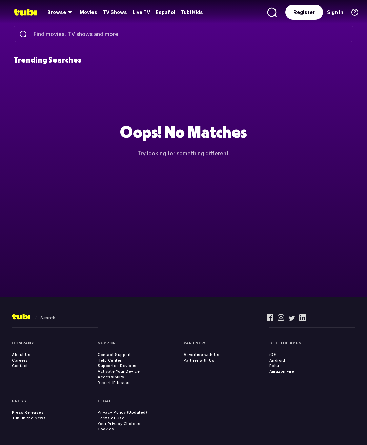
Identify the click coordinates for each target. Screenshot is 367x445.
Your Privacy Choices (119, 423)
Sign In (335, 12)
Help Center (110, 360)
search (47, 317)
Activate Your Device (119, 371)
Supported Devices (117, 365)
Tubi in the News (29, 418)
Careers (20, 360)
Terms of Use (111, 418)
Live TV (141, 12)
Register (304, 12)
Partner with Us (199, 360)
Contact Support (114, 354)
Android (277, 360)
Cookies (106, 429)
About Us (21, 354)
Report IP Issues (114, 382)
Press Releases (28, 412)
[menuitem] (60, 12)
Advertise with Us (202, 354)
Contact (20, 365)
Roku (274, 365)
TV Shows (115, 12)
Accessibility (111, 377)
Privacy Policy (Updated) (122, 412)
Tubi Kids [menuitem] (192, 12)
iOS (273, 354)
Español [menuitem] (165, 12)
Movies (88, 12)
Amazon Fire (281, 371)
